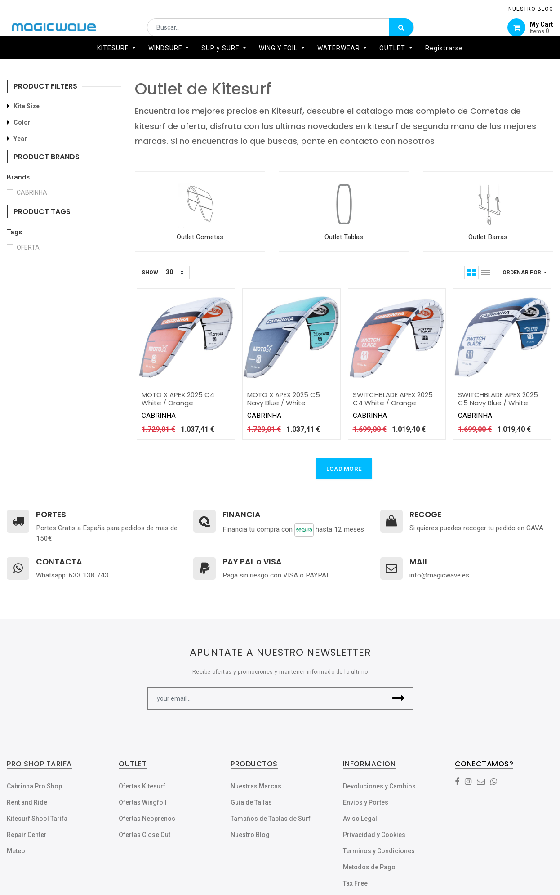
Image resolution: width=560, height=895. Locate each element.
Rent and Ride (27, 802)
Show (150, 272)
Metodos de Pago (369, 867)
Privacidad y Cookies (374, 834)
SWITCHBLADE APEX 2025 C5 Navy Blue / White (498, 398)
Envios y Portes (365, 802)
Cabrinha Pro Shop (34, 786)
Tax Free (355, 883)
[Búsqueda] (401, 34)
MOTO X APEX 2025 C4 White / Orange (178, 398)
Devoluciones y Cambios (379, 786)
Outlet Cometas (200, 237)
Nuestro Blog (250, 834)
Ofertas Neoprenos (147, 818)
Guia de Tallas (251, 802)
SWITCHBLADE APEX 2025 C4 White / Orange (393, 398)
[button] (524, 272)
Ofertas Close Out (144, 834)
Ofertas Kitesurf (142, 786)
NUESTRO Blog (530, 9)
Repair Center (27, 834)
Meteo (16, 851)
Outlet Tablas (343, 237)
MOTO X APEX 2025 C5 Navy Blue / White (283, 398)
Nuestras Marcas (256, 786)
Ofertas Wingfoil (143, 802)
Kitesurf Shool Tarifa (37, 818)
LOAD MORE (344, 468)
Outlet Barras (487, 237)
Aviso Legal (360, 818)
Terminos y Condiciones (379, 851)
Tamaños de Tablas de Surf (271, 818)
